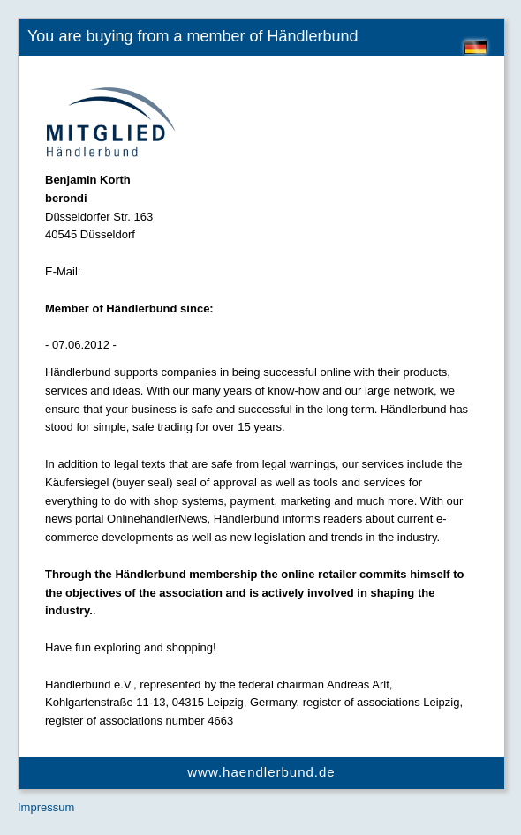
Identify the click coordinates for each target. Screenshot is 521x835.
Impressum (46, 807)
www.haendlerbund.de (261, 771)
